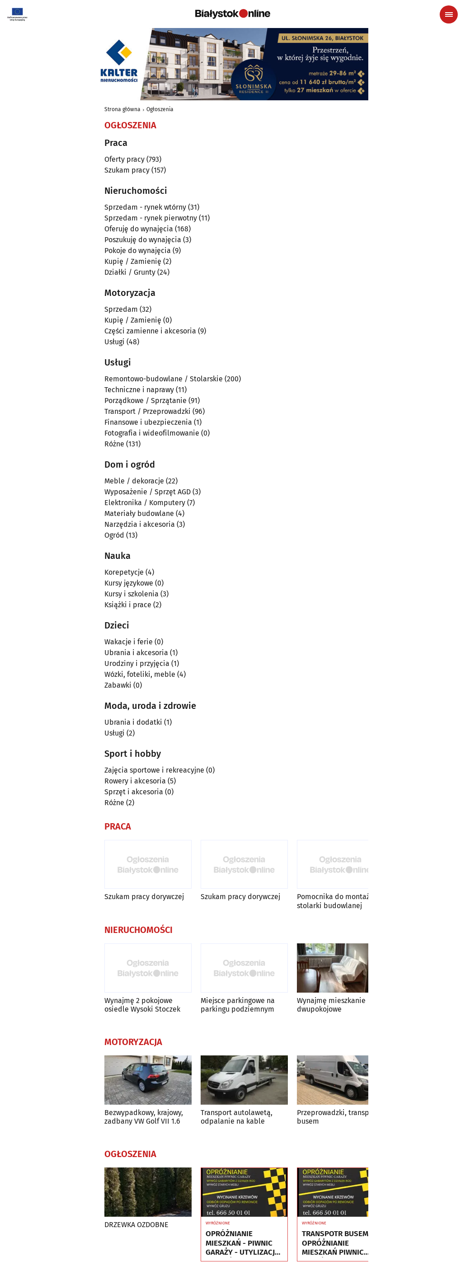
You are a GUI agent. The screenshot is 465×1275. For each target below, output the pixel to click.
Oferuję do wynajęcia (138, 229)
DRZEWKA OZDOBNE (136, 1224)
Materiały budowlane (139, 513)
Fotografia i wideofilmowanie (151, 433)
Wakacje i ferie (128, 642)
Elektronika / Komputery (144, 502)
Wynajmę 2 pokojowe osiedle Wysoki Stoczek (142, 1004)
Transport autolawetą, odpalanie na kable (236, 1116)
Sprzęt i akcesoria (133, 792)
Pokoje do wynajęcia (137, 250)
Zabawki (118, 685)
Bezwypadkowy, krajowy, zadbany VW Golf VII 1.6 (143, 1116)
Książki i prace (127, 604)
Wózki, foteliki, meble (139, 674)
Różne (114, 444)
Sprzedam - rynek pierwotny (150, 218)
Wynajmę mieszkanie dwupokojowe (331, 1004)
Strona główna (122, 109)
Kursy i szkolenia (131, 594)
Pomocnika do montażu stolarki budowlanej (335, 900)
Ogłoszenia (160, 109)
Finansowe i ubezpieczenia (148, 422)
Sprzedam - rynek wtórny (145, 207)
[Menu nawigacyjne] (449, 14)
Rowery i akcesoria (135, 781)
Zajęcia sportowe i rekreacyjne (154, 770)
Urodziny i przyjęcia (136, 663)
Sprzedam (121, 309)
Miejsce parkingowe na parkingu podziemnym (238, 1004)
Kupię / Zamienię (132, 261)
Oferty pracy (124, 159)
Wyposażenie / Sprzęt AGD (147, 492)
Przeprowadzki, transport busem (338, 1116)
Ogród (114, 535)
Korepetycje (124, 572)
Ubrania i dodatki (133, 722)
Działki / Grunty (129, 272)
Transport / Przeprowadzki (147, 411)
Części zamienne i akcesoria (150, 331)
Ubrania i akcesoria (136, 652)
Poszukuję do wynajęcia (142, 239)
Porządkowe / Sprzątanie (145, 400)
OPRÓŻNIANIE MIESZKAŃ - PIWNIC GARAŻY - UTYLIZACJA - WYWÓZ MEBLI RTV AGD (242, 1243)
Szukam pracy (127, 170)
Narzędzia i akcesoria (139, 524)
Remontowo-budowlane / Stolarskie (163, 379)
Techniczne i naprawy (139, 389)
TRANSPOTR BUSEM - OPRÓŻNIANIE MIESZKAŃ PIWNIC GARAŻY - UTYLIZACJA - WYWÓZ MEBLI (339, 1243)
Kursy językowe (128, 583)
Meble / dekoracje (134, 481)
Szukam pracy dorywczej (144, 896)
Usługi (114, 342)
